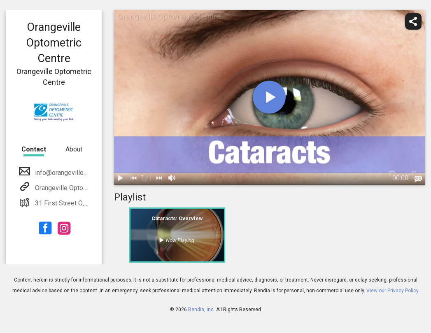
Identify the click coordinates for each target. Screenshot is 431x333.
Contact (33, 149)
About (73, 149)
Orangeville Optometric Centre (77, 188)
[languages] (418, 178)
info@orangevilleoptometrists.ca (81, 173)
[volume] (172, 178)
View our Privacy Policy (392, 290)
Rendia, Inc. (201, 309)
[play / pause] (120, 178)
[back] (133, 178)
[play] (269, 97)
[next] (159, 178)
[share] (413, 21)
